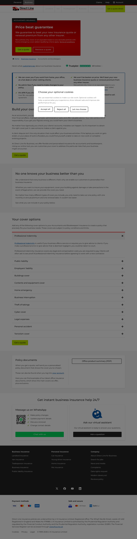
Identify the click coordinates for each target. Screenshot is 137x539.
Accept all (45, 109)
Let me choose (80, 109)
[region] (69, 101)
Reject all (62, 109)
